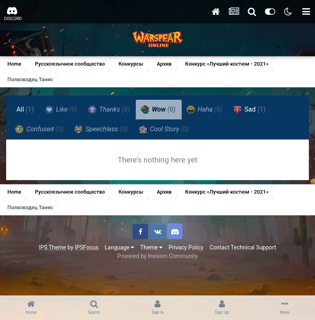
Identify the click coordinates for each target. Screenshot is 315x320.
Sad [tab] (249, 109)
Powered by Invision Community (157, 256)
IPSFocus (86, 247)
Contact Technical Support (243, 247)
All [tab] (25, 109)
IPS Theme (52, 247)
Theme (151, 247)
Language (119, 247)
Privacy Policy (186, 247)
